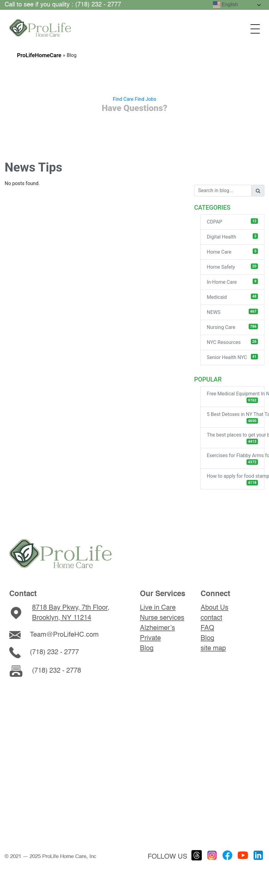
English (225, 5)
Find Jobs (145, 99)
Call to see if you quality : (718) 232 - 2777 (63, 5)
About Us (214, 607)
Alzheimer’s (157, 628)
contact (211, 618)
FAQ (207, 628)
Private (150, 638)
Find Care (123, 99)
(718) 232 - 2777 (54, 652)
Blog (146, 648)
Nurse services (162, 618)
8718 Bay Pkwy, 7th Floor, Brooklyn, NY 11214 (70, 612)
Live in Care (158, 607)
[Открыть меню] (255, 29)
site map (213, 648)
